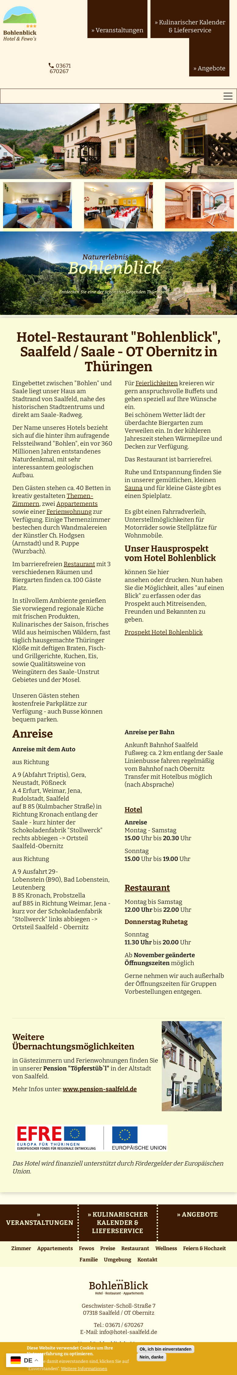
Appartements (77, 503)
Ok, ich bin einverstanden (165, 1349)
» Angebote (209, 68)
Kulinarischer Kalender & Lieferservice (120, 1223)
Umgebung (117, 1260)
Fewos (86, 1248)
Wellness (166, 1248)
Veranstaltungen (39, 1223)
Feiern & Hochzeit (204, 1248)
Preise (107, 1248)
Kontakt (147, 1260)
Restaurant (79, 564)
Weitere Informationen (84, 1368)
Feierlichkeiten (157, 383)
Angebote (200, 1214)
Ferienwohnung (69, 511)
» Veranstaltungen (117, 30)
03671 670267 (59, 68)
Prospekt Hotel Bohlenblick (164, 632)
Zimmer (21, 1248)
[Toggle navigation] (228, 96)
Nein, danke (152, 1357)
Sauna (134, 488)
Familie (89, 1260)
